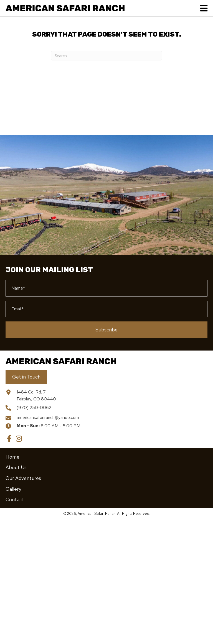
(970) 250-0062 (34, 407)
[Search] (106, 55)
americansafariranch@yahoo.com (48, 417)
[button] (106, 329)
